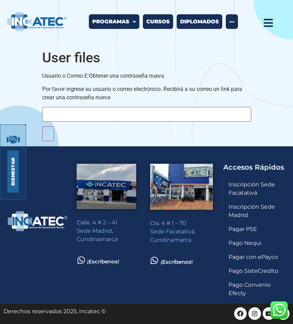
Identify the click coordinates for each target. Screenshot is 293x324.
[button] (13, 172)
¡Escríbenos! (103, 261)
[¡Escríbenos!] (81, 260)
